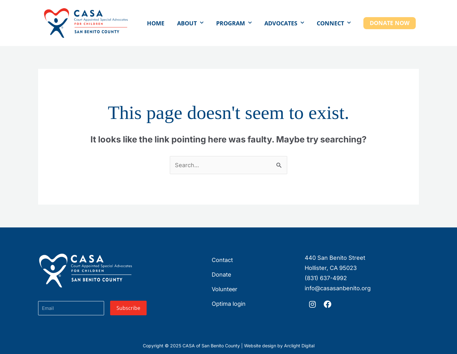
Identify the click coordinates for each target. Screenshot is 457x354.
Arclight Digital (299, 345)
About (190, 23)
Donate (221, 274)
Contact (222, 260)
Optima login (229, 303)
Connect (334, 23)
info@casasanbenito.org (338, 288)
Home (155, 23)
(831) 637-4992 (326, 278)
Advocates (284, 23)
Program (234, 23)
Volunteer (225, 289)
